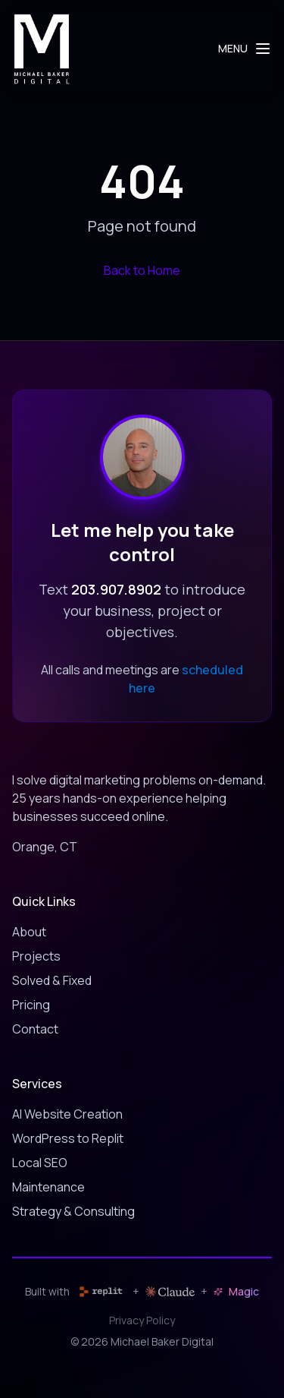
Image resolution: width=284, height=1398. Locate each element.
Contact (35, 1029)
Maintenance (48, 1187)
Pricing (31, 1004)
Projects (36, 956)
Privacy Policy (142, 1320)
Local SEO (39, 1162)
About (29, 931)
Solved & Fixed (52, 980)
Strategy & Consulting (73, 1211)
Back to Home (142, 270)
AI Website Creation (67, 1114)
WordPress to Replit (67, 1138)
